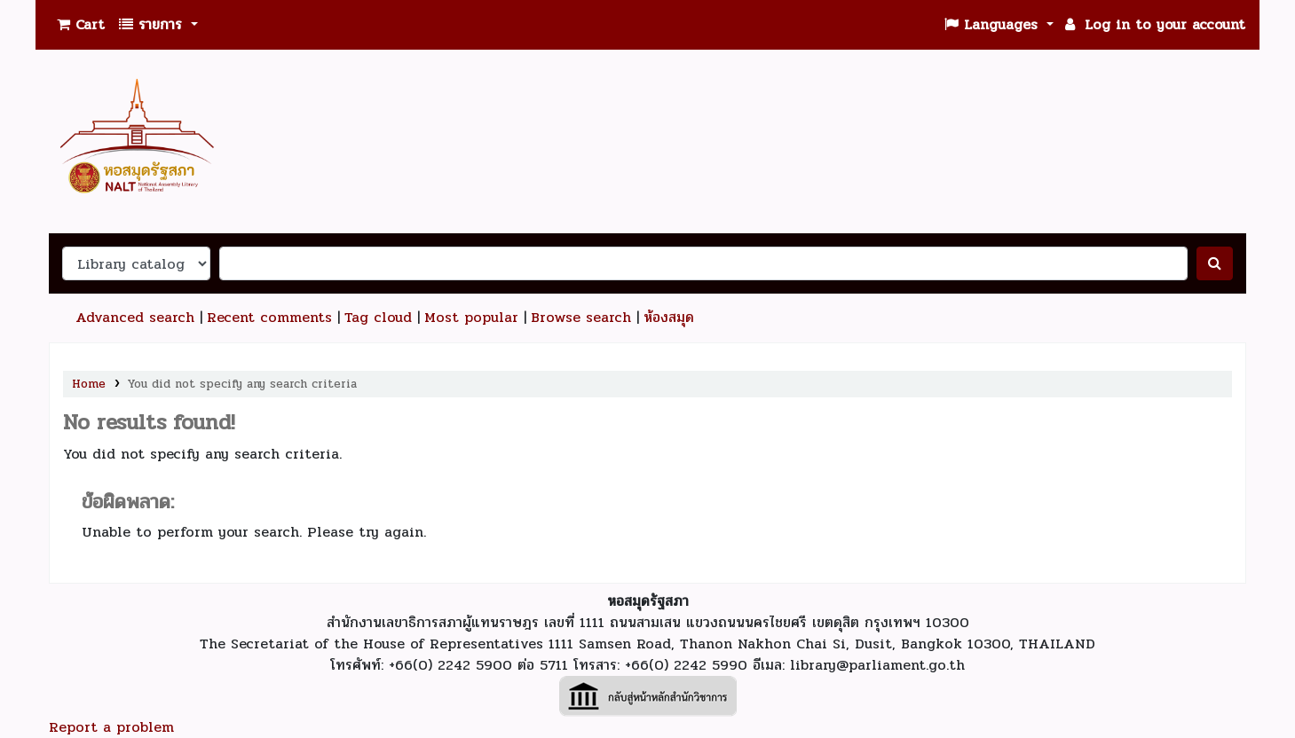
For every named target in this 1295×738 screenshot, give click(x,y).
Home (89, 383)
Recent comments (269, 317)
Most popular (471, 317)
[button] (81, 25)
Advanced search (134, 317)
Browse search (581, 317)
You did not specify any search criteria (242, 383)
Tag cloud (378, 317)
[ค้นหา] (1214, 263)
